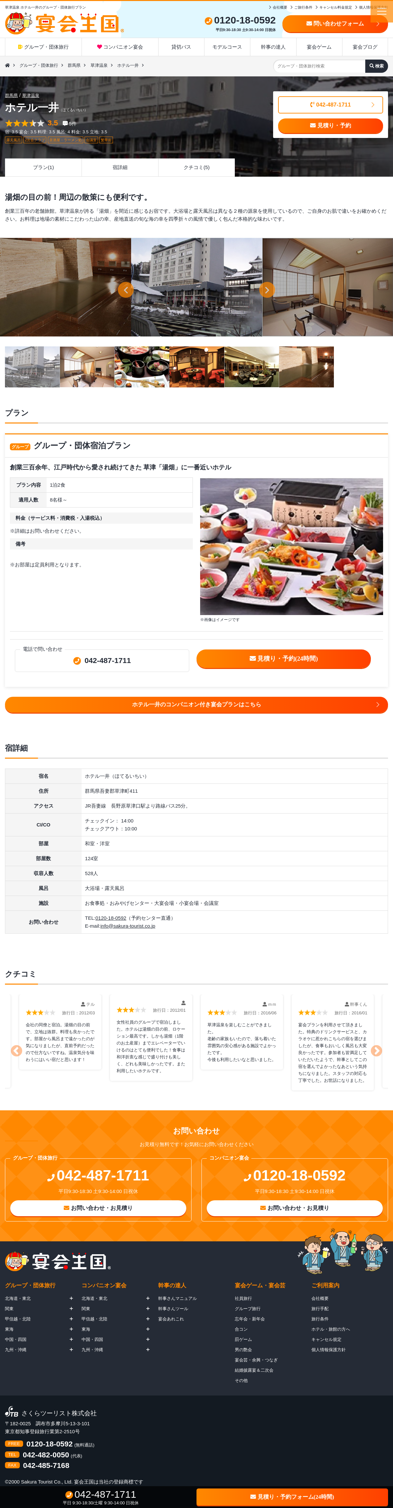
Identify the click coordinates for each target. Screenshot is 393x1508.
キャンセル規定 (326, 1339)
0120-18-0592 (110, 918)
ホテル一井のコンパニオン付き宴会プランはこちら (196, 704)
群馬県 (74, 65)
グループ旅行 (248, 1308)
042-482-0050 (46, 1455)
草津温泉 (99, 65)
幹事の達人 (273, 47)
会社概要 (280, 7)
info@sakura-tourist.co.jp (127, 926)
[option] (196, 287)
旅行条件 (320, 1318)
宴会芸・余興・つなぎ (256, 1359)
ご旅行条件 (303, 7)
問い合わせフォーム (335, 24)
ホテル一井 (128, 65)
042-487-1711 (330, 105)
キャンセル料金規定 (335, 7)
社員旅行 (243, 1298)
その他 (241, 1380)
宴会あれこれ (171, 1318)
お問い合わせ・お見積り (98, 1208)
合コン (241, 1329)
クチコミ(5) (196, 167)
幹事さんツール (173, 1308)
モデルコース (227, 47)
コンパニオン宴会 (120, 47)
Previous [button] (13, 1045)
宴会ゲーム (319, 47)
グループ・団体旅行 (43, 47)
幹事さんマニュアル (177, 1298)
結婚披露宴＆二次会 (254, 1370)
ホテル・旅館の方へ (330, 1329)
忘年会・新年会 (250, 1318)
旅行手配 (320, 1308)
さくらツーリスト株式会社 (59, 1413)
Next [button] (379, 1045)
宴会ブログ (365, 47)
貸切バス (181, 47)
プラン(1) (43, 167)
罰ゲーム (243, 1339)
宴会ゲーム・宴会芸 (260, 1285)
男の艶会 (243, 1349)
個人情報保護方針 (373, 7)
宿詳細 (120, 167)
